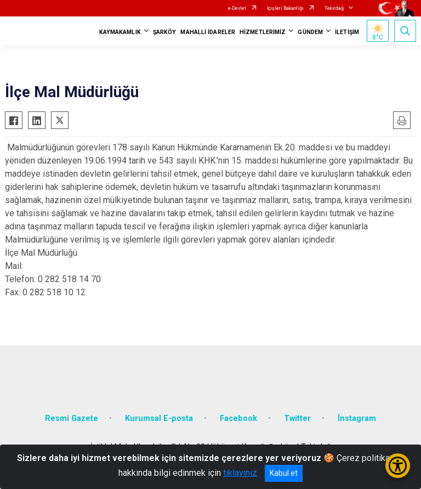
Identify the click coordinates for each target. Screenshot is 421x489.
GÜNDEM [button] (310, 32)
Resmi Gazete (71, 418)
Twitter (297, 418)
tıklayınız (240, 473)
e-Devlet (237, 8)
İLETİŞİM (347, 32)
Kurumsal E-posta (159, 418)
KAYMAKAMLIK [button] (120, 32)
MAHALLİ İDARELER (207, 32)
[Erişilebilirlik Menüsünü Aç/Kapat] (397, 465)
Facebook (238, 418)
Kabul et (284, 473)
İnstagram (357, 418)
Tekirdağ (334, 8)
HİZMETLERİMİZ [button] (263, 32)
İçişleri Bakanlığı (285, 8)
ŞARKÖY (165, 32)
